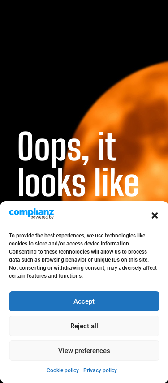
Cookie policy (63, 370)
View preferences (84, 351)
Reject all (84, 326)
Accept (84, 301)
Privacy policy (100, 370)
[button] (154, 215)
